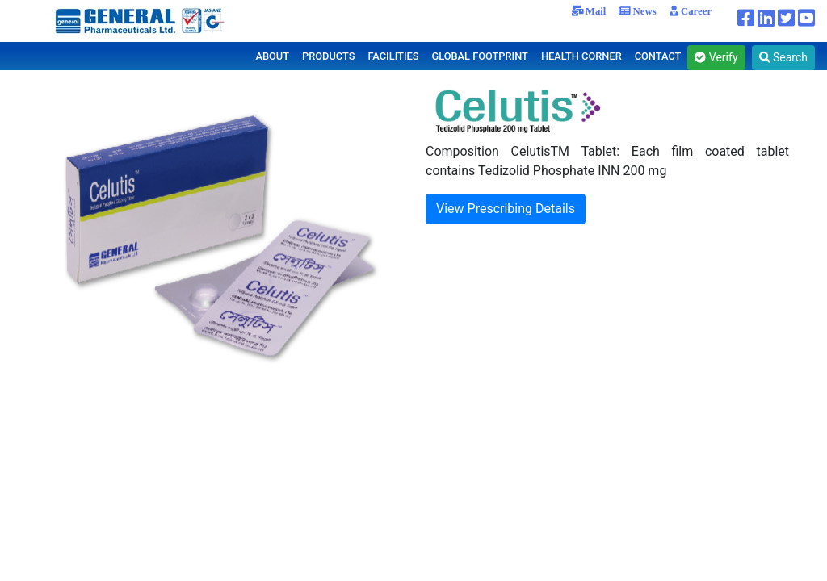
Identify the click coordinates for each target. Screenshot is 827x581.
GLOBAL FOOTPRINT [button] (479, 56)
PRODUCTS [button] (328, 56)
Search (783, 57)
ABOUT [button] (272, 56)
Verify (716, 57)
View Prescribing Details (505, 208)
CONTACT (658, 56)
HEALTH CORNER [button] (581, 56)
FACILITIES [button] (392, 56)
